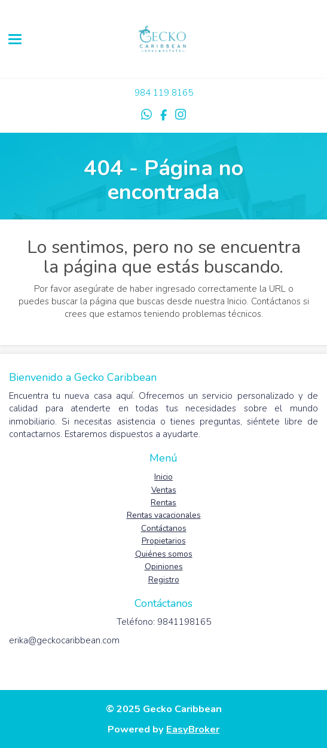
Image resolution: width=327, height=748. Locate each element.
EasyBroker (192, 729)
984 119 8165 (164, 93)
